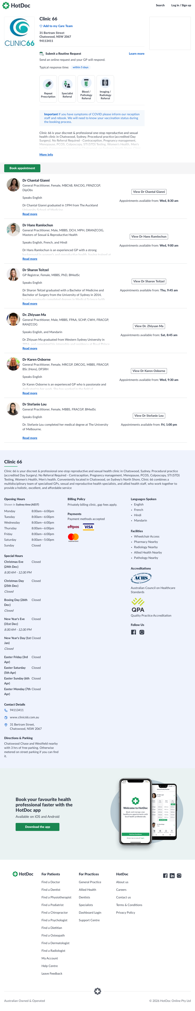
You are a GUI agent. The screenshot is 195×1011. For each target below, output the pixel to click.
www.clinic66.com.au (24, 717)
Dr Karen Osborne (36, 359)
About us (122, 882)
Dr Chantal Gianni (36, 180)
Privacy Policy (125, 912)
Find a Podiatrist (53, 905)
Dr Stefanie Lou (34, 404)
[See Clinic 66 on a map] (170, 33)
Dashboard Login (90, 912)
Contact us (123, 897)
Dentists (84, 897)
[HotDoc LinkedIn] (172, 875)
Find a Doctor (51, 882)
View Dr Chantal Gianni (149, 191)
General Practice (90, 882)
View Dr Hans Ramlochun (148, 236)
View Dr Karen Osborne (149, 371)
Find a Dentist (51, 889)
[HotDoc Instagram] (179, 875)
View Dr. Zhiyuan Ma (149, 326)
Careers (121, 889)
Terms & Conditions (129, 905)
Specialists (86, 905)
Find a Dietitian (52, 927)
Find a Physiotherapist (56, 897)
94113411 (17, 710)
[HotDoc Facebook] (165, 875)
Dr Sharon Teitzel (35, 270)
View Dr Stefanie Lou (149, 415)
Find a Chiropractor (55, 912)
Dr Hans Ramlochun (37, 225)
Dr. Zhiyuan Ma (34, 315)
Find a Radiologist (53, 950)
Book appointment (22, 168)
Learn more (137, 53)
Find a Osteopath (53, 935)
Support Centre (89, 920)
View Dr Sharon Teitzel (149, 281)
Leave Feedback (52, 973)
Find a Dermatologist (56, 943)
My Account (50, 958)
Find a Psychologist (54, 920)
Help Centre (50, 966)
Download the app (37, 826)
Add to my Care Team (56, 26)
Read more (29, 214)
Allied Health (87, 889)
